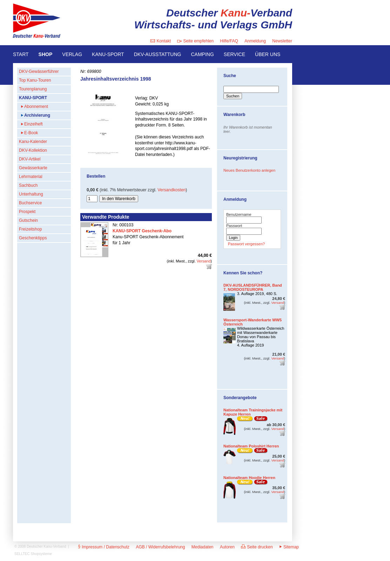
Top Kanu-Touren (35, 80)
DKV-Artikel (29, 159)
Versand (204, 261)
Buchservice (30, 202)
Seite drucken (257, 547)
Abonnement (36, 106)
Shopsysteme (41, 554)
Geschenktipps (33, 237)
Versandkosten (171, 189)
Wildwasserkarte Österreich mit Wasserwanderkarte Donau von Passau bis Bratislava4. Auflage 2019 (260, 336)
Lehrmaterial (30, 176)
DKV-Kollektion (33, 150)
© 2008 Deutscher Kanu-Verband (40, 546)
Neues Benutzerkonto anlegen (249, 170)
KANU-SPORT (108, 54)
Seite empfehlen (195, 41)
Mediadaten (202, 547)
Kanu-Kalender (33, 141)
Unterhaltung (31, 194)
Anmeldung (255, 41)
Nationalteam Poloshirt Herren (251, 446)
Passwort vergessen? (246, 244)
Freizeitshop (30, 229)
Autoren (227, 547)
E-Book (31, 132)
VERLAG (72, 54)
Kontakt (160, 41)
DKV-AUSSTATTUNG (157, 54)
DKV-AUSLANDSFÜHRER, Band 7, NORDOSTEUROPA (252, 287)
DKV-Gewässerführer (39, 71)
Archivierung (37, 115)
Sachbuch (28, 185)
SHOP (46, 54)
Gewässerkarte (33, 167)
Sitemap (289, 547)
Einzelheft (33, 124)
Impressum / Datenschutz (103, 547)
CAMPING (202, 54)
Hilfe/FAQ (229, 41)
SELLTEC (22, 554)
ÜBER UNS (267, 54)
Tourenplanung (33, 89)
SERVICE (234, 54)
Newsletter (282, 41)
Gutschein (28, 220)
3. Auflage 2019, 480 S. (257, 294)
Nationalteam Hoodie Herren (249, 478)
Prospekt (27, 211)
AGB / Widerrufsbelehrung (160, 547)
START (21, 54)
